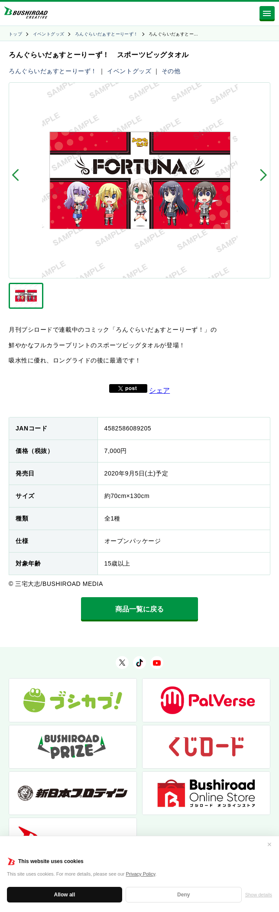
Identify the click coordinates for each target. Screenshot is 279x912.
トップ (15, 34)
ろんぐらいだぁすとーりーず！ (106, 34)
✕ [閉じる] (269, 844)
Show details (258, 894)
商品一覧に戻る (139, 609)
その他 (171, 71)
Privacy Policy (141, 873)
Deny (183, 895)
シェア (159, 390)
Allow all (64, 895)
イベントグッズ (49, 34)
